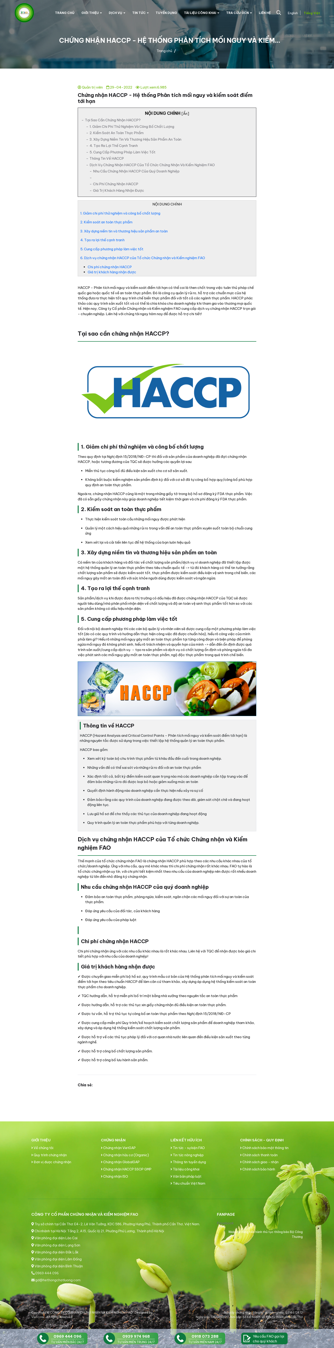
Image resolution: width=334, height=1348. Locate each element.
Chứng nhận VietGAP (118, 1148)
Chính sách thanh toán (259, 1155)
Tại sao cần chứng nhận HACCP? (113, 120)
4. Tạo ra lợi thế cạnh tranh (114, 145)
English (292, 13)
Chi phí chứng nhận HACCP (115, 184)
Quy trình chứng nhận (49, 1155)
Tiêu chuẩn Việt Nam (187, 1183)
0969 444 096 (45, 1273)
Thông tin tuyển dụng (188, 1162)
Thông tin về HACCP (107, 158)
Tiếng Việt (311, 13)
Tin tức (140, 13)
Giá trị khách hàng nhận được (118, 190)
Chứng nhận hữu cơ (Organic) (125, 1155)
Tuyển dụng (166, 13)
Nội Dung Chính (167, 113)
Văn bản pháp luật (185, 1176)
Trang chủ (64, 13)
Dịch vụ (117, 13)
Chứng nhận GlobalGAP (120, 1162)
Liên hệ (265, 13)
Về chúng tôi (42, 1148)
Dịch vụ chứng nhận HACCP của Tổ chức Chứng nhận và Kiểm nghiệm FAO (152, 165)
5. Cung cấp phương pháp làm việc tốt (122, 152)
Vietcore (38, 1317)
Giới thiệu (91, 13)
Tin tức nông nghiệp (187, 1155)
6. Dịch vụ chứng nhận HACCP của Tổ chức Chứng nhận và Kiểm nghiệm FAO (142, 258)
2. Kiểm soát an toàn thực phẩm (117, 133)
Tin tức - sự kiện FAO (187, 1148)
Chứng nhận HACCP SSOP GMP (126, 1169)
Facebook (225, 1223)
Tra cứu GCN (239, 13)
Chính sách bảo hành (257, 1169)
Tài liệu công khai (201, 13)
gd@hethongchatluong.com (55, 1280)
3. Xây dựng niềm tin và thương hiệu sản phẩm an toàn (135, 139)
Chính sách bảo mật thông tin (264, 1148)
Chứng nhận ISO (114, 1176)
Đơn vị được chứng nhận (51, 1162)
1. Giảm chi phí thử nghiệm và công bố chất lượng (132, 126)
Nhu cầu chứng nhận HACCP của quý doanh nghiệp (136, 171)
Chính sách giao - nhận (259, 1162)
